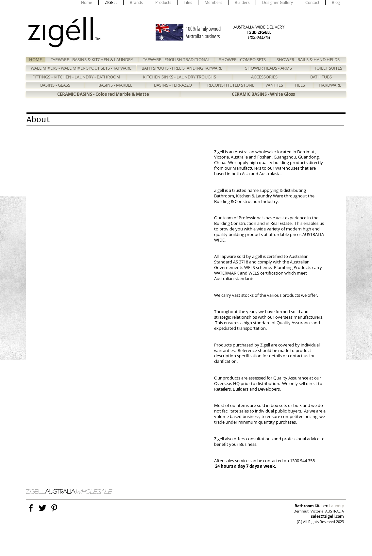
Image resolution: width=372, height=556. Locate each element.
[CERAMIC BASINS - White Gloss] (263, 94)
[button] (119, 197)
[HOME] (35, 59)
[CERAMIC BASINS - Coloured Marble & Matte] (103, 94)
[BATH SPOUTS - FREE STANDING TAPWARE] (182, 68)
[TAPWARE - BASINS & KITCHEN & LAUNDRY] (91, 59)
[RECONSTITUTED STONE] (230, 85)
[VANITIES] (274, 85)
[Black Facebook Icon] (31, 508)
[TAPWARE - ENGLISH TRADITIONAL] (176, 59)
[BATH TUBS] (321, 77)
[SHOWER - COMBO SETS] (242, 59)
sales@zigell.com (327, 516)
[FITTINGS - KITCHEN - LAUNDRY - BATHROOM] (76, 77)
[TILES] (299, 85)
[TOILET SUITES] (328, 68)
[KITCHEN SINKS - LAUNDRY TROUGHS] (179, 77)
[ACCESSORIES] (264, 77)
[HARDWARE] (329, 85)
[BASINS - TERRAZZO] (173, 85)
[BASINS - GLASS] (55, 85)
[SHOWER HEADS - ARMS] (268, 68)
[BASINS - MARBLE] (115, 85)
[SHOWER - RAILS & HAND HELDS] (308, 59)
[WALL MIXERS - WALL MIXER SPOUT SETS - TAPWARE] (81, 68)
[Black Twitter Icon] (42, 508)
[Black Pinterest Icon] (54, 508)
